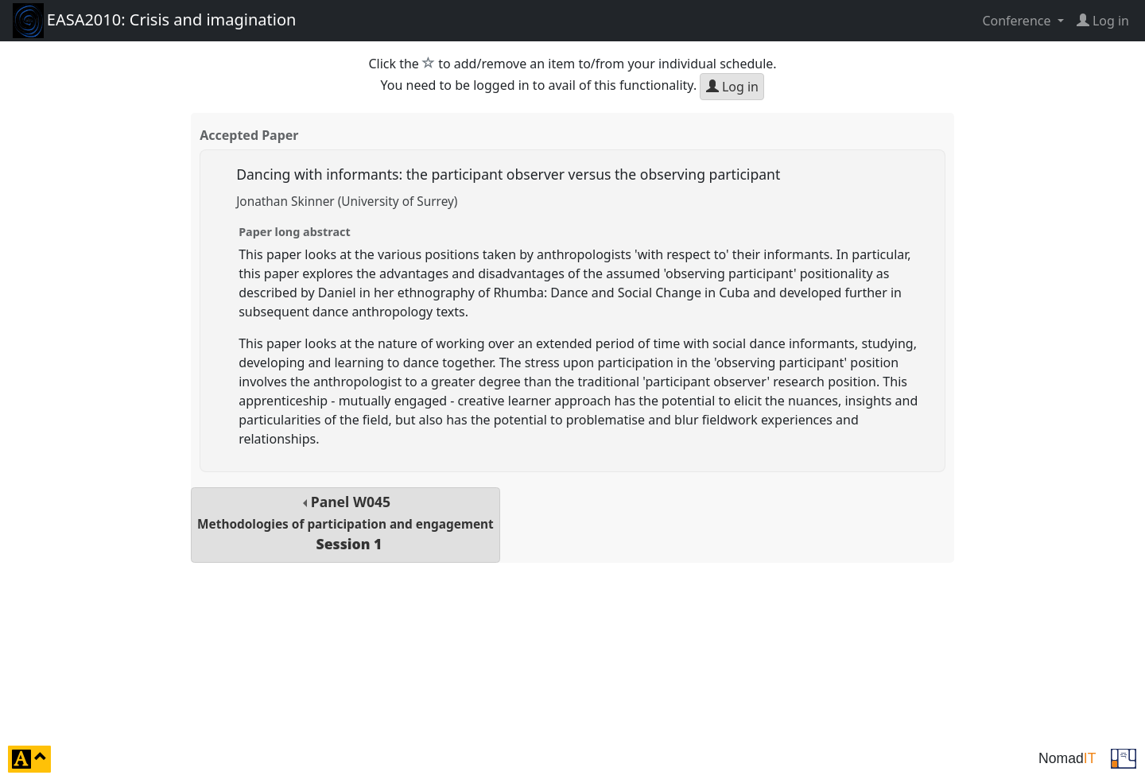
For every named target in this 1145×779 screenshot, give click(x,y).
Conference (1018, 20)
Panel (345, 522)
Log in (732, 86)
